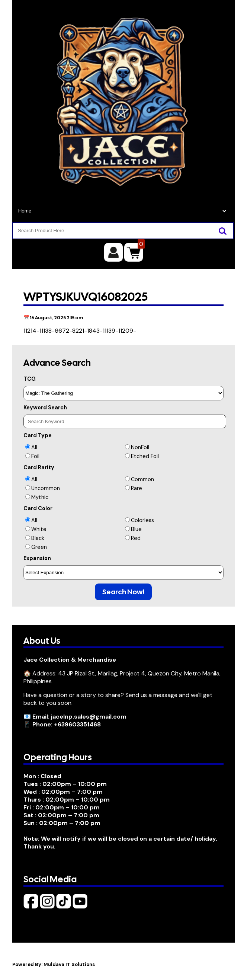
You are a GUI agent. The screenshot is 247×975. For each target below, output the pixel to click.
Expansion (37, 558)
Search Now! (123, 592)
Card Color (37, 508)
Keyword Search (45, 407)
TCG (29, 378)
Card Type (37, 435)
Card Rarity (38, 467)
